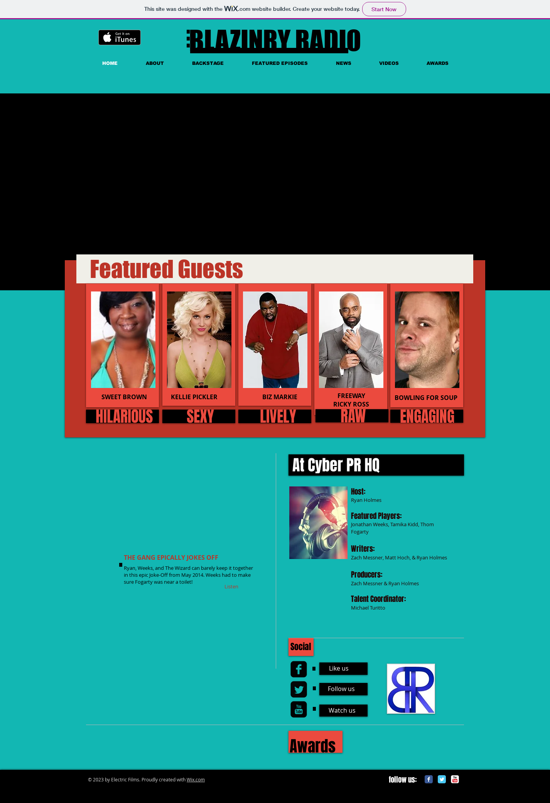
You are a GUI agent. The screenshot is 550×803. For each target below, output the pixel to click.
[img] (123, 339)
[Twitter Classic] (442, 779)
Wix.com (196, 779)
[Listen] (231, 586)
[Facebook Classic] (429, 779)
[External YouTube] (198, 178)
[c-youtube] (455, 779)
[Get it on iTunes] (119, 37)
